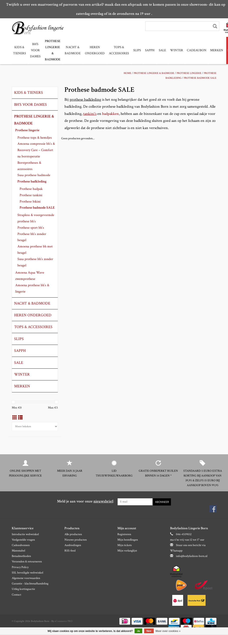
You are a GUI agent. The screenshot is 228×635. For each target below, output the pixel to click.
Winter (171, 50)
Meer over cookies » (168, 631)
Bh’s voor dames (35, 50)
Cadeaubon (192, 50)
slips (134, 50)
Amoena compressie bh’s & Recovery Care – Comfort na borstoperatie (36, 149)
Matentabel (18, 551)
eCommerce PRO (64, 621)
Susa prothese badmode (33, 175)
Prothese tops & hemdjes (34, 137)
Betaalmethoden (21, 556)
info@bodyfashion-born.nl (191, 556)
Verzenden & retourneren (27, 561)
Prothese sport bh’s (30, 227)
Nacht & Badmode (71, 50)
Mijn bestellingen (127, 539)
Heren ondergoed (93, 50)
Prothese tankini (31, 195)
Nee (149, 631)
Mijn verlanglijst (127, 551)
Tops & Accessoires (116, 50)
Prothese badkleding (31, 181)
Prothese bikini (30, 201)
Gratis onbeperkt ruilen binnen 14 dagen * (158, 473)
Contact (16, 594)
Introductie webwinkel (25, 534)
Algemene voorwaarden (26, 578)
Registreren (124, 534)
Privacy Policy (20, 567)
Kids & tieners (19, 50)
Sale (158, 50)
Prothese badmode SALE (200, 77)
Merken (211, 50)
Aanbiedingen (72, 545)
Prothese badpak (31, 188)
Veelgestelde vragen (23, 539)
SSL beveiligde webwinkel (27, 572)
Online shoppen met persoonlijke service (25, 473)
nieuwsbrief (103, 501)
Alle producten (73, 534)
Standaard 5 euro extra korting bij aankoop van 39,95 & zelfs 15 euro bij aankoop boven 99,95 (202, 478)
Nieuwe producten (75, 539)
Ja (138, 631)
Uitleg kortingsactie (23, 589)
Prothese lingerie (189, 73)
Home (127, 73)
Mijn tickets (124, 545)
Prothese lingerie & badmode (51, 50)
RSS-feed (70, 551)
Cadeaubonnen (21, 545)
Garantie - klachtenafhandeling (30, 584)
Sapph (146, 50)
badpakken (110, 113)
